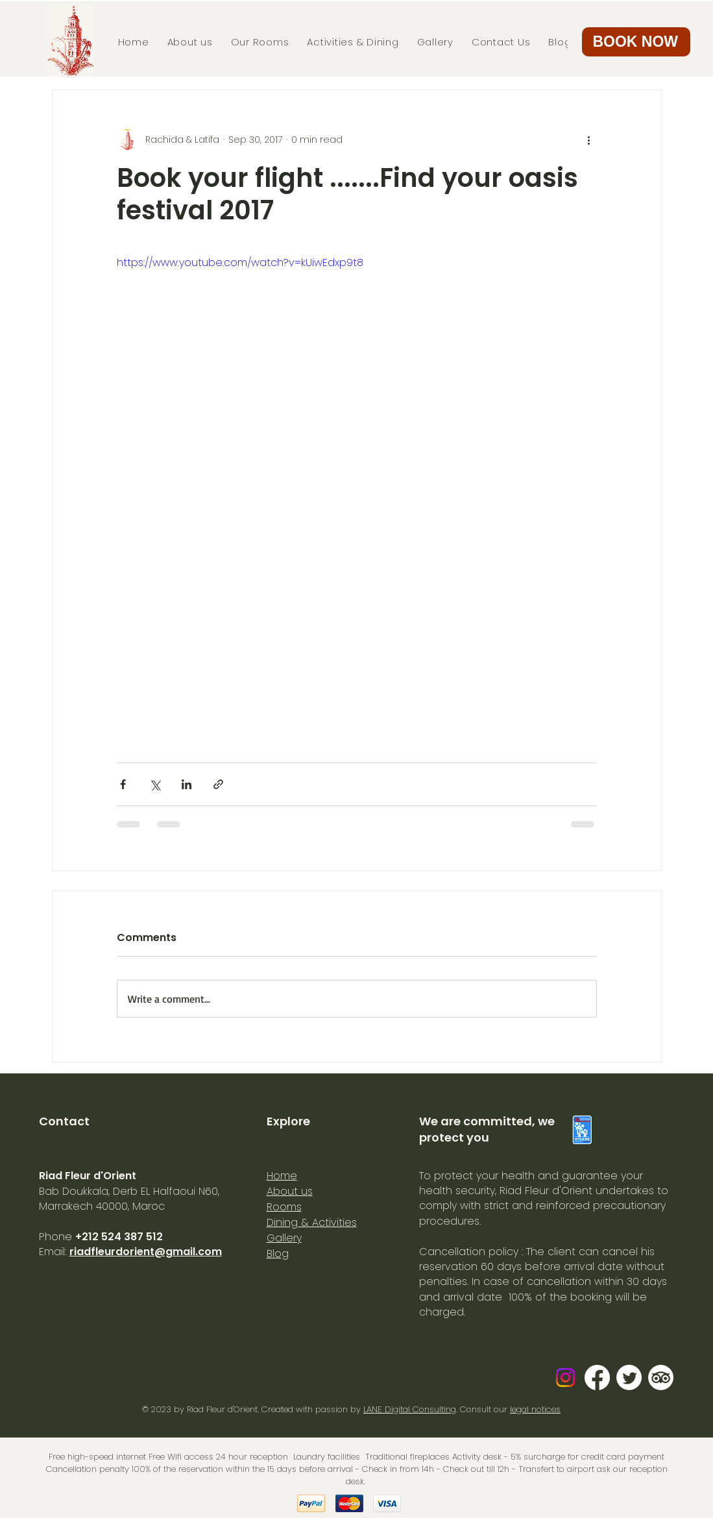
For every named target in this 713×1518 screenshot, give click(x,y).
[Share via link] (218, 784)
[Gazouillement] (629, 1377)
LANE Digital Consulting (409, 1409)
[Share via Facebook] (123, 784)
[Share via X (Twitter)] (155, 784)
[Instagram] (565, 1377)
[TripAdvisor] (660, 1377)
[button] (636, 41)
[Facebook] (597, 1377)
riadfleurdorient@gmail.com (145, 1251)
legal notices (535, 1409)
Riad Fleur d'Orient (222, 1409)
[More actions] (589, 139)
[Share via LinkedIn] (186, 784)
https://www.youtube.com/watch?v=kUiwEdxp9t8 (240, 262)
